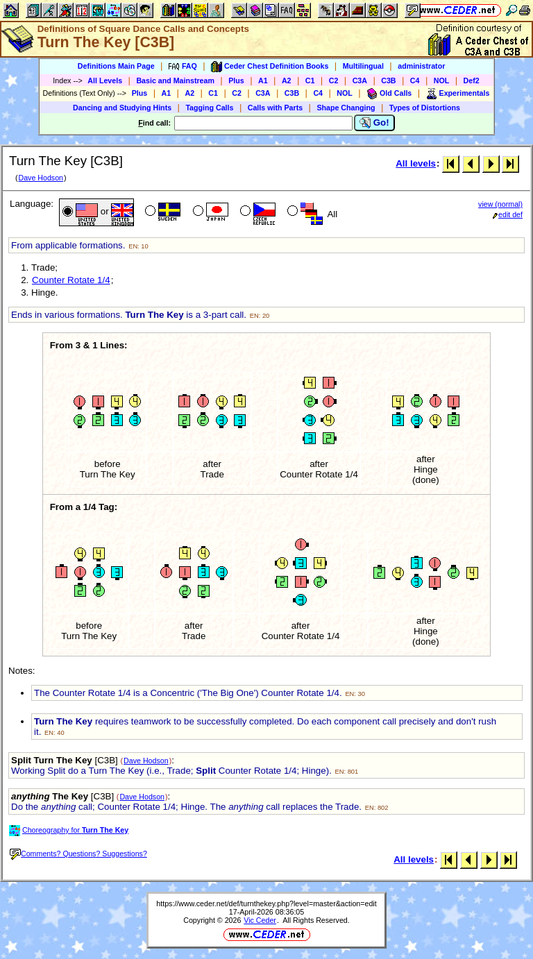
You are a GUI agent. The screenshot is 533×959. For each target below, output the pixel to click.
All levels (416, 163)
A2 (286, 80)
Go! (374, 122)
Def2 (472, 80)
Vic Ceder (260, 920)
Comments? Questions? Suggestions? (78, 853)
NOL (442, 80)
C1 (310, 80)
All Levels (104, 80)
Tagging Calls (209, 107)
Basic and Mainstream (175, 80)
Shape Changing (345, 107)
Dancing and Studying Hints (122, 107)
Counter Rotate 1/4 (71, 280)
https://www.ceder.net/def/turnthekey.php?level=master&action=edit (266, 903)
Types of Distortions (424, 107)
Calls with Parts (275, 107)
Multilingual (363, 66)
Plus (236, 80)
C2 (334, 80)
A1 (263, 80)
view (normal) (500, 204)
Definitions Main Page (116, 66)
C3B (388, 80)
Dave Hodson (40, 177)
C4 (415, 80)
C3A (360, 80)
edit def (508, 214)
